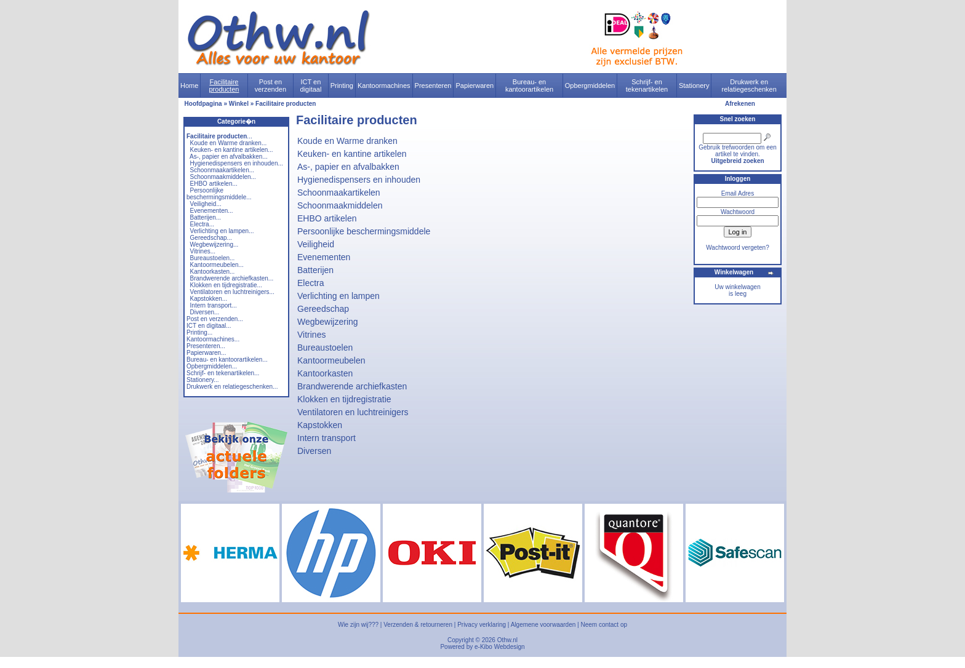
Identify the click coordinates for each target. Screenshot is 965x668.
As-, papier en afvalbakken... (229, 156)
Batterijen (315, 270)
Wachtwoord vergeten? (737, 247)
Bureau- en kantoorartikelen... (227, 359)
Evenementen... (211, 210)
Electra (310, 283)
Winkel (239, 103)
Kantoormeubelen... (217, 264)
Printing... (199, 332)
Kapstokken (319, 425)
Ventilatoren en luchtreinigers (353, 412)
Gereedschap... (211, 237)
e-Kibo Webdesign (499, 646)
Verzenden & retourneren (417, 624)
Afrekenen (740, 103)
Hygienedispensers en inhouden (358, 180)
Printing (341, 85)
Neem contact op (603, 624)
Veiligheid (315, 244)
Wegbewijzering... (214, 244)
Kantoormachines (384, 85)
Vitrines (311, 335)
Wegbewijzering (327, 322)
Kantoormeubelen (331, 360)
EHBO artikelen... (214, 183)
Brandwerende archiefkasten (352, 386)
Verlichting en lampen (338, 296)
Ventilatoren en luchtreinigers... (232, 291)
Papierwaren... (206, 352)
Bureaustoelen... (212, 258)
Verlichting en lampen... (222, 231)
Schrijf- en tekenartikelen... (222, 373)
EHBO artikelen (326, 218)
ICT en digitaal (311, 85)
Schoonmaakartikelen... (222, 170)
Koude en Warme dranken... (228, 143)
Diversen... (205, 312)
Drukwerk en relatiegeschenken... (232, 386)
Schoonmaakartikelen (338, 192)
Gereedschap (323, 309)
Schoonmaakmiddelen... (223, 176)
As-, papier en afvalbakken (348, 167)
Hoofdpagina (203, 103)
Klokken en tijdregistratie (344, 399)
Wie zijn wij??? (358, 624)
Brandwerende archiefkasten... (232, 278)
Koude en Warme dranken (347, 141)
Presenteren (433, 85)
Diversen (314, 451)
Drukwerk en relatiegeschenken (749, 85)
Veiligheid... (206, 204)
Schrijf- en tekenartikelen (647, 85)
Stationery (694, 85)
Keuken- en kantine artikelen (351, 154)
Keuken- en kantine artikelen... (231, 149)
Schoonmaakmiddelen (340, 205)
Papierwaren (474, 85)
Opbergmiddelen (590, 85)
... (219, 136)
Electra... (202, 224)
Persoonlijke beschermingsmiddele (363, 231)
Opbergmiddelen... (211, 366)
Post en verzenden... (214, 319)
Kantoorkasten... (212, 271)
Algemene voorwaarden (543, 624)
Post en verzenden (270, 85)
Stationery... (202, 379)
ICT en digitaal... (208, 325)
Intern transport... (213, 305)
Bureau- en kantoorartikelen (529, 85)
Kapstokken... (209, 298)
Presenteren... (205, 346)
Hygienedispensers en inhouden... (236, 163)
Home (189, 85)
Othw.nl (507, 640)
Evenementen (323, 257)
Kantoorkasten (325, 373)
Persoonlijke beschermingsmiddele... (219, 194)
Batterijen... (206, 217)
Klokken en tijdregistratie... (226, 285)
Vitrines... (203, 251)
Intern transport (326, 438)
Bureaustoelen (325, 347)
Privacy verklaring (481, 624)
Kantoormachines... (212, 339)
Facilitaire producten (224, 85)
